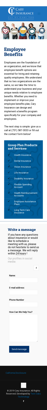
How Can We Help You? (20, 312)
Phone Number (16, 300)
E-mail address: (17, 287)
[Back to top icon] (23, 385)
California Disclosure (16, 373)
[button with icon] (36, 268)
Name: (12, 275)
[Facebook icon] (23, 401)
